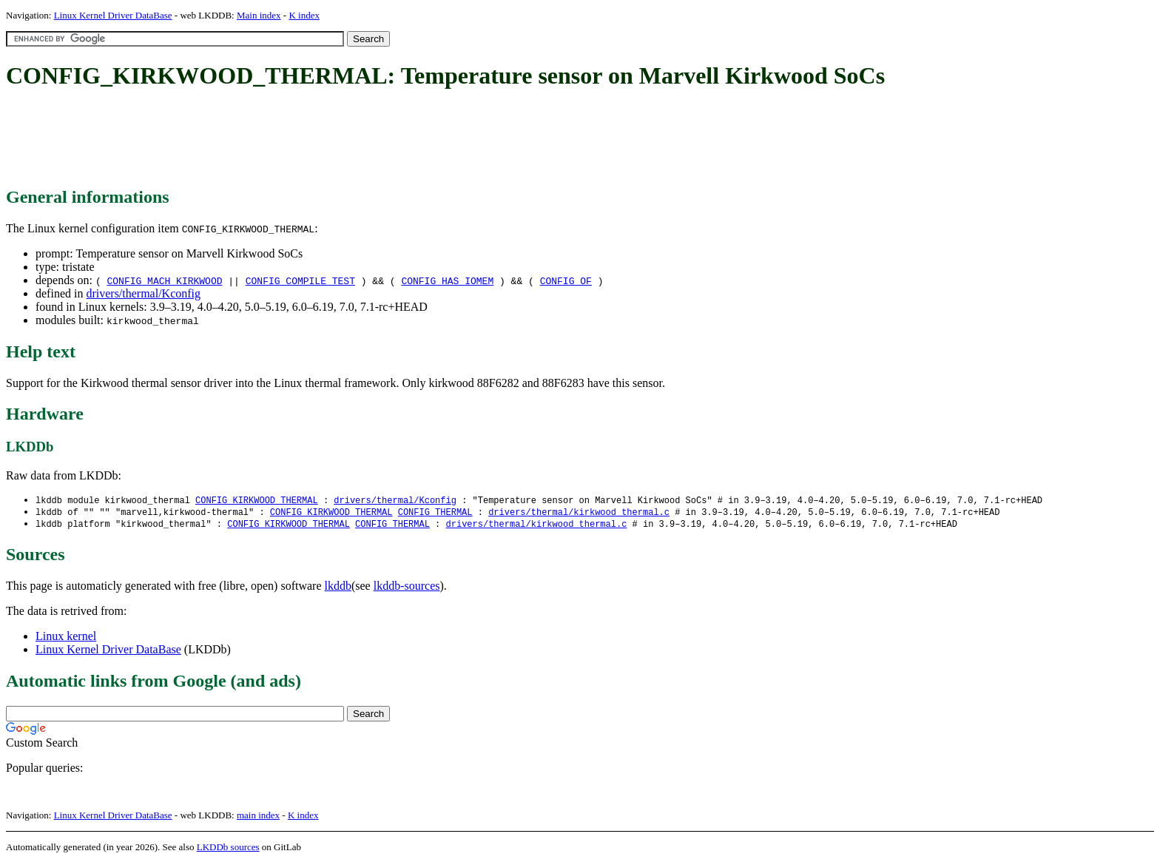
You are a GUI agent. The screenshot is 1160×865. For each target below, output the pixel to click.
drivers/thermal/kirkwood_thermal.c (579, 513)
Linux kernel (66, 638)
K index (304, 15)
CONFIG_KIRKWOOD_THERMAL (256, 500)
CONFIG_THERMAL (435, 513)
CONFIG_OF (566, 280)
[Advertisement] (275, 139)
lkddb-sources (407, 588)
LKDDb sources (228, 849)
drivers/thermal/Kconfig (143, 293)
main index (258, 817)
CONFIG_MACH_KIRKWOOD (164, 280)
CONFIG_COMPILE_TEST (300, 280)
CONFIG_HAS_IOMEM (447, 280)
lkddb (338, 588)
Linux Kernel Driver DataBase (113, 15)
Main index (259, 15)
